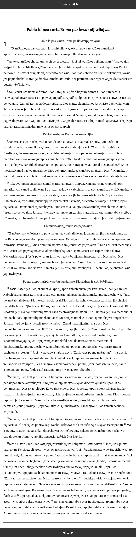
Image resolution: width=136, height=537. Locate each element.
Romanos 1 (67, 4)
